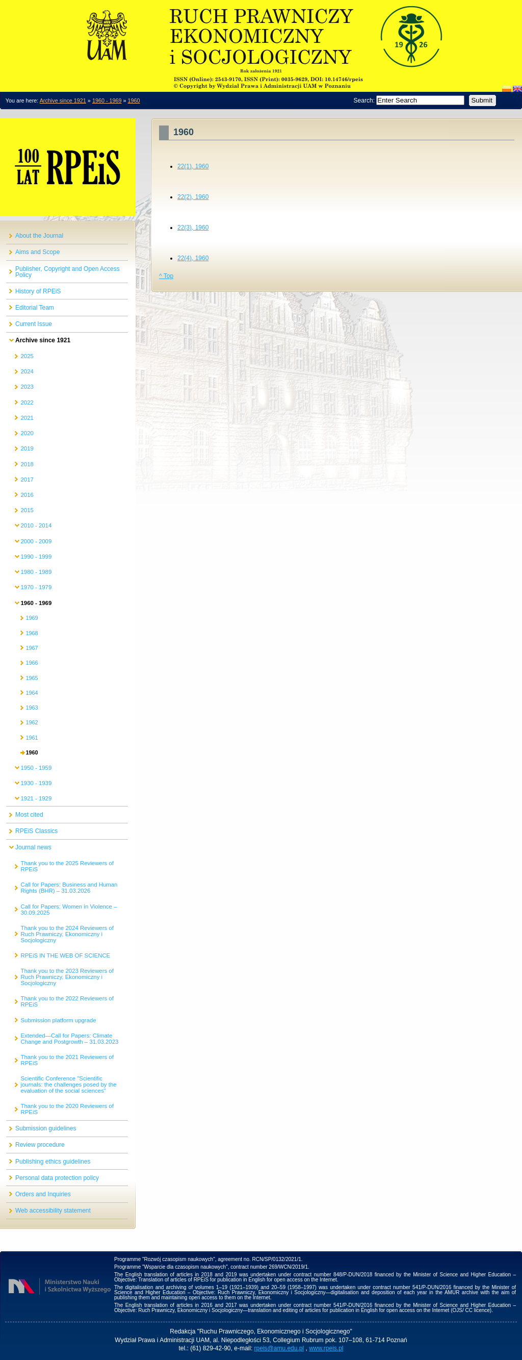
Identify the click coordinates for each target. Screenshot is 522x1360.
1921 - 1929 (35, 798)
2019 (26, 448)
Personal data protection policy (57, 1177)
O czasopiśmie (261, 38)
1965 (31, 678)
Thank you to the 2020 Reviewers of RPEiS (66, 1109)
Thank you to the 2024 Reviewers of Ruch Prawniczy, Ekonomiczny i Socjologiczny (66, 934)
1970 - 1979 (35, 587)
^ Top (166, 276)
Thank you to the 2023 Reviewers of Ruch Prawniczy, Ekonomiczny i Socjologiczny (66, 977)
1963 (31, 707)
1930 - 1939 (35, 783)
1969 (31, 618)
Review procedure (40, 1144)
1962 (31, 722)
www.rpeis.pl (326, 1348)
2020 (26, 433)
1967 (31, 648)
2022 (26, 402)
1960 (134, 100)
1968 (31, 633)
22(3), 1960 (192, 227)
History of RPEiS (38, 291)
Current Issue (33, 324)
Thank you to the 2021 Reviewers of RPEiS (66, 1060)
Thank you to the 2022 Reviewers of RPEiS (66, 1001)
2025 (26, 356)
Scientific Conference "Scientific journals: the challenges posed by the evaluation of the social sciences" (68, 1084)
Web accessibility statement (53, 1210)
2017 (26, 479)
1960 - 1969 (107, 100)
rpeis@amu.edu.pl (279, 1348)
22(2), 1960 (192, 196)
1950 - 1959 (35, 768)
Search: (365, 100)
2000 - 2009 (35, 541)
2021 (26, 418)
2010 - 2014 (35, 525)
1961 (31, 738)
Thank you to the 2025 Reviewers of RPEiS (66, 866)
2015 (26, 510)
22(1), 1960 (192, 166)
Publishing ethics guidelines (52, 1161)
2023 (26, 387)
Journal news (33, 847)
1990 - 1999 (35, 556)
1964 (31, 693)
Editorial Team (34, 307)
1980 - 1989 (35, 572)
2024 (26, 371)
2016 (26, 495)
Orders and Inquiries (43, 1194)
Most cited (29, 814)
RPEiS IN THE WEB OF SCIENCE (65, 955)
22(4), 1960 (192, 258)
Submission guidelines (45, 1128)
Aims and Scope (37, 252)
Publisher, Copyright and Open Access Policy (67, 272)
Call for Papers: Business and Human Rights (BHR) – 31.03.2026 (68, 888)
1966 (31, 663)
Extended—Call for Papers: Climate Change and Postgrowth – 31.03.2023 (69, 1038)
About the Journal (39, 235)
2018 (26, 464)
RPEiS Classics (36, 831)
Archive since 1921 (63, 100)
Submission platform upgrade (58, 1020)
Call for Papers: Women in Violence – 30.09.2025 (68, 909)
